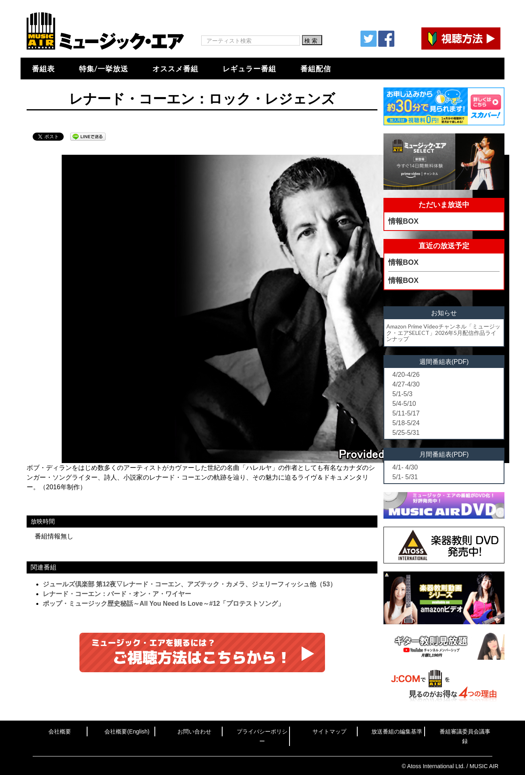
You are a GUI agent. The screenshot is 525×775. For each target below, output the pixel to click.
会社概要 (59, 731)
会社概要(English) (126, 731)
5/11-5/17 (406, 413)
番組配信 (315, 68)
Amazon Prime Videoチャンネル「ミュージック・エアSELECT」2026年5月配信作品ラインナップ (443, 332)
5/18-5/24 (406, 423)
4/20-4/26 (406, 374)
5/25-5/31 (406, 432)
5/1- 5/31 (405, 477)
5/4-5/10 (404, 403)
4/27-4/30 (406, 384)
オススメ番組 (175, 68)
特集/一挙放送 (103, 68)
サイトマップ (329, 731)
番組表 (43, 68)
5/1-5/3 (402, 394)
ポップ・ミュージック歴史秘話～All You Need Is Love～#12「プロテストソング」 (163, 603)
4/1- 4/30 (405, 467)
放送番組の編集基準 (396, 731)
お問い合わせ (194, 731)
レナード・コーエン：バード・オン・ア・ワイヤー (117, 593)
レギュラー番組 (249, 68)
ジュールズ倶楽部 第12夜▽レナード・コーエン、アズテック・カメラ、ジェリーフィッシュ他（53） (189, 584)
